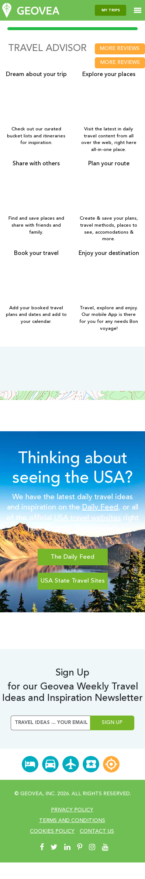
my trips (110, 10)
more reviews (119, 48)
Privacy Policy (72, 810)
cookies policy (52, 831)
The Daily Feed (72, 557)
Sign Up (112, 722)
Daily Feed (100, 507)
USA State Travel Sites (73, 581)
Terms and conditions (72, 820)
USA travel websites (87, 518)
